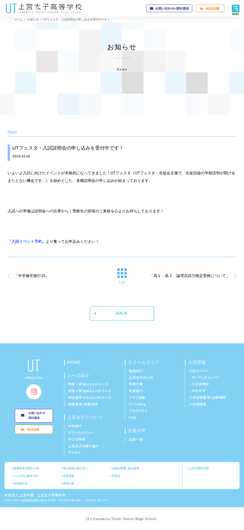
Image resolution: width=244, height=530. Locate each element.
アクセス (74, 452)
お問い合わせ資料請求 (36, 415)
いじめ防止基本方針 (25, 476)
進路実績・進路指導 (83, 404)
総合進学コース (90, 397)
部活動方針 (20, 483)
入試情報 (197, 362)
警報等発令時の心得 (26, 468)
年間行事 (136, 384)
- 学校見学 (197, 390)
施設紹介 (136, 370)
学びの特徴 (77, 439)
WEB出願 (212, 8)
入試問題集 (198, 404)
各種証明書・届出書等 (125, 468)
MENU (235, 13)
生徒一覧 (136, 439)
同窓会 (116, 476)
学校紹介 (75, 425)
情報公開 (68, 483)
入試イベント (198, 370)
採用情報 (68, 476)
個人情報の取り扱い (75, 468)
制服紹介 (136, 390)
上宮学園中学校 (199, 468)
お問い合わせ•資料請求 (172, 8)
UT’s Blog (137, 404)
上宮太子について (85, 417)
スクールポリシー (81, 432)
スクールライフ (143, 362)
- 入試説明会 (199, 384)
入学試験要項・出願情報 (207, 397)
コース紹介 (78, 375)
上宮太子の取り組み (83, 445)
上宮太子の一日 (141, 377)
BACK (121, 313)
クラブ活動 (137, 397)
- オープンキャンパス (204, 377)
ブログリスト (138, 410)
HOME (74, 362)
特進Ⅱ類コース (90, 390)
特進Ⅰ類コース (88, 384)
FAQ (132, 417)
